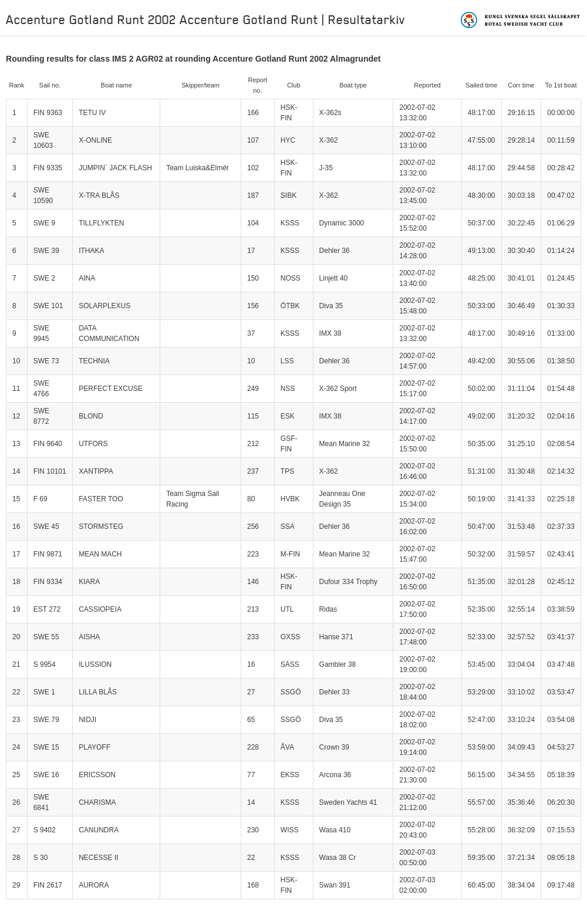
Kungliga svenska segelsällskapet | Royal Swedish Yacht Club (521, 20)
